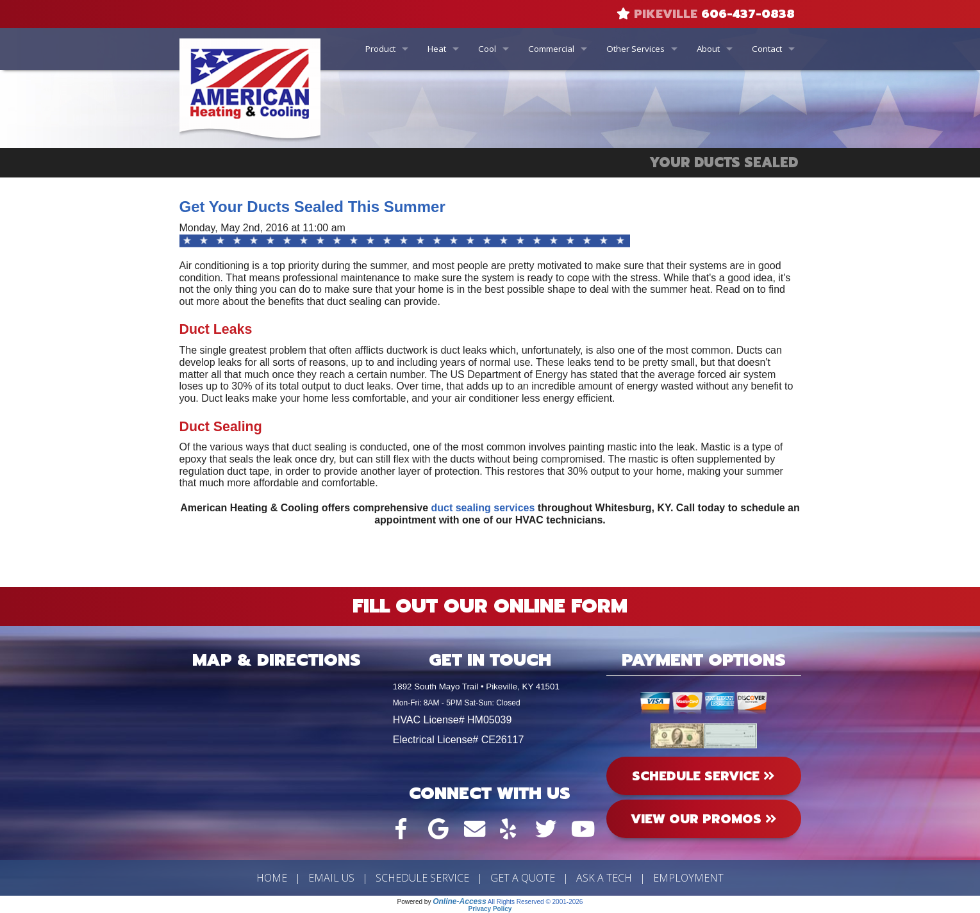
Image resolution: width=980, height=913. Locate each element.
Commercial (551, 48)
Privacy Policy (490, 908)
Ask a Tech (604, 878)
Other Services (635, 48)
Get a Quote (522, 878)
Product (380, 48)
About (708, 48)
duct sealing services (483, 507)
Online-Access (459, 901)
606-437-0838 (748, 14)
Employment (688, 878)
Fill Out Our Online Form (490, 606)
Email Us (331, 878)
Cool (487, 48)
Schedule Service (422, 878)
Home (271, 878)
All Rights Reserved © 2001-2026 (535, 901)
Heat (437, 48)
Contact (767, 48)
